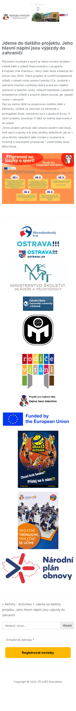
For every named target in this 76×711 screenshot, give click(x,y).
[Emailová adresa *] (38, 639)
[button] (38, 9)
